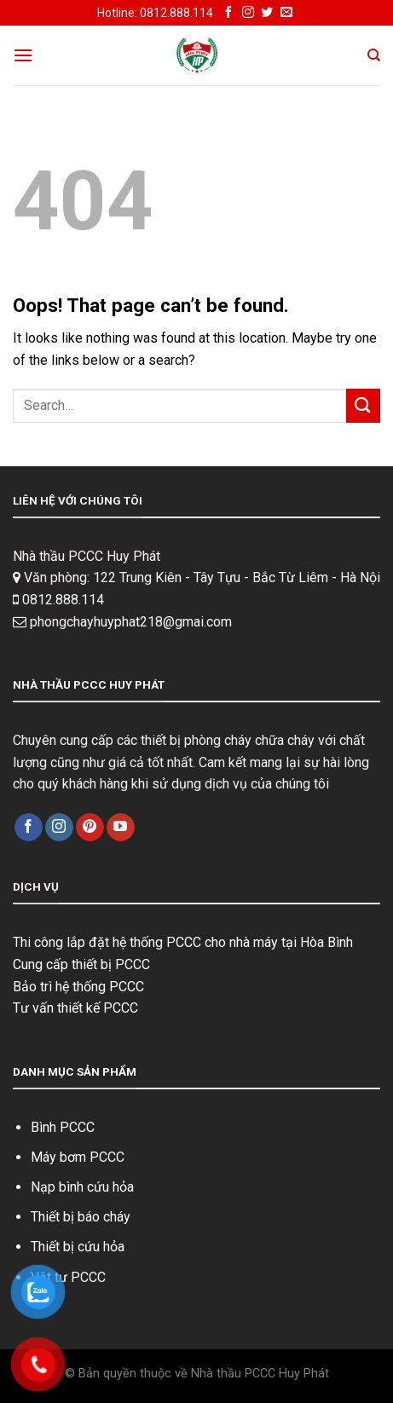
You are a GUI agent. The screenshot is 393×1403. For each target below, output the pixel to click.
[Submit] (363, 405)
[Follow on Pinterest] (90, 827)
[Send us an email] (286, 13)
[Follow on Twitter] (267, 13)
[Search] (373, 55)
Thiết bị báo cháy (80, 1217)
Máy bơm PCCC (77, 1157)
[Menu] (23, 55)
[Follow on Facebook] (228, 13)
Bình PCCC (63, 1127)
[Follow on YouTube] (121, 827)
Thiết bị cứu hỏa (77, 1246)
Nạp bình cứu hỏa (82, 1187)
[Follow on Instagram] (248, 13)
